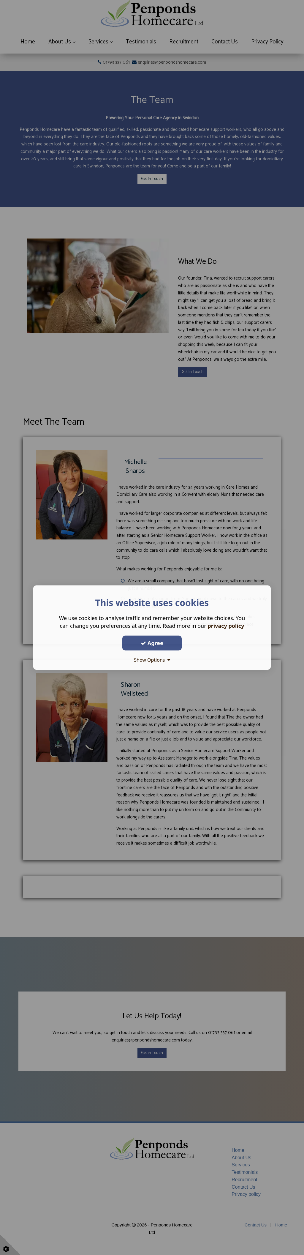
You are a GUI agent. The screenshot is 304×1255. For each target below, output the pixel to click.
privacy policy (226, 625)
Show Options (152, 660)
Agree (152, 643)
